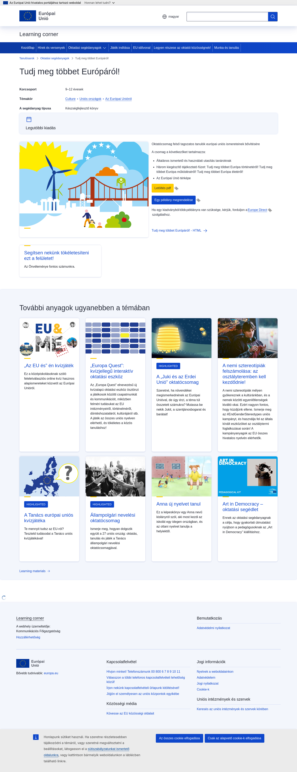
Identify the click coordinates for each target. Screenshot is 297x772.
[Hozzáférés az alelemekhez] (105, 47)
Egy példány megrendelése (173, 200)
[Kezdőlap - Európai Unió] (37, 15)
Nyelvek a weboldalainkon (215, 671)
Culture (70, 99)
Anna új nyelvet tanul (178, 504)
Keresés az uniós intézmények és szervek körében (232, 709)
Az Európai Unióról (118, 99)
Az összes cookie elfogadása (179, 738)
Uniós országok (90, 99)
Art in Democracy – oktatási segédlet (243, 506)
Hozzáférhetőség (28, 637)
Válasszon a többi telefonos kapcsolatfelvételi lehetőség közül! (146, 680)
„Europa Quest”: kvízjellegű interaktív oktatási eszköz (111, 371)
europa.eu (51, 673)
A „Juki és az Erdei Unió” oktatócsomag (177, 379)
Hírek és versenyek (51, 47)
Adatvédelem (206, 677)
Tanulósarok (26, 58)
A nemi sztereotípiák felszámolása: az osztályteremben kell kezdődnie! (244, 374)
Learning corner (30, 618)
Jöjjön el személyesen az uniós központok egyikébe (143, 693)
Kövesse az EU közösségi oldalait (130, 713)
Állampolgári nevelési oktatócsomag (112, 517)
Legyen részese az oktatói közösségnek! (182, 47)
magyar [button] (170, 16)
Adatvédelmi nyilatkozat (213, 628)
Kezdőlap (27, 47)
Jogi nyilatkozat (207, 683)
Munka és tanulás (226, 47)
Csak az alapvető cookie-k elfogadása (234, 738)
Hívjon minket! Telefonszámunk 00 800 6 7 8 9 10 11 (143, 671)
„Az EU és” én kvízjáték (48, 365)
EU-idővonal (141, 47)
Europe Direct (257, 210)
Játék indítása (120, 47)
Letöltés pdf (162, 188)
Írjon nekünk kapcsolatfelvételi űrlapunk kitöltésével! (143, 688)
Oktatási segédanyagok (84, 47)
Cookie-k (203, 689)
